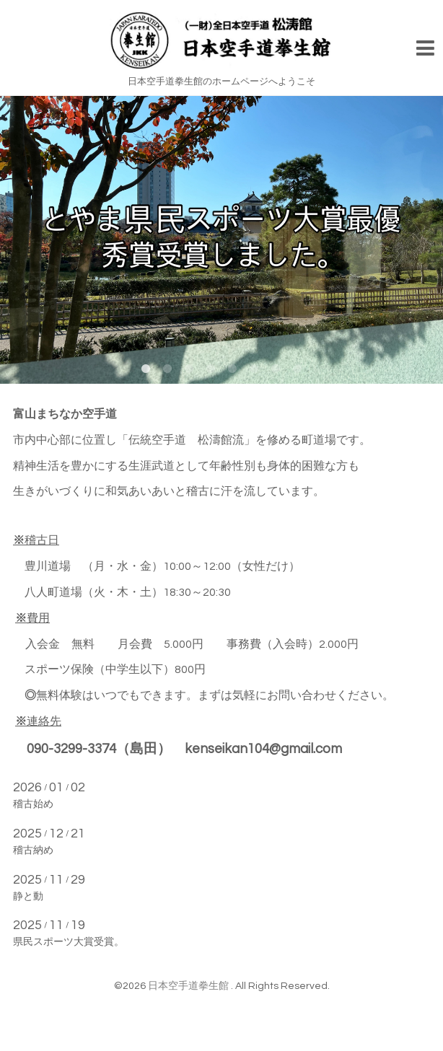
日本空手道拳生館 (189, 986)
